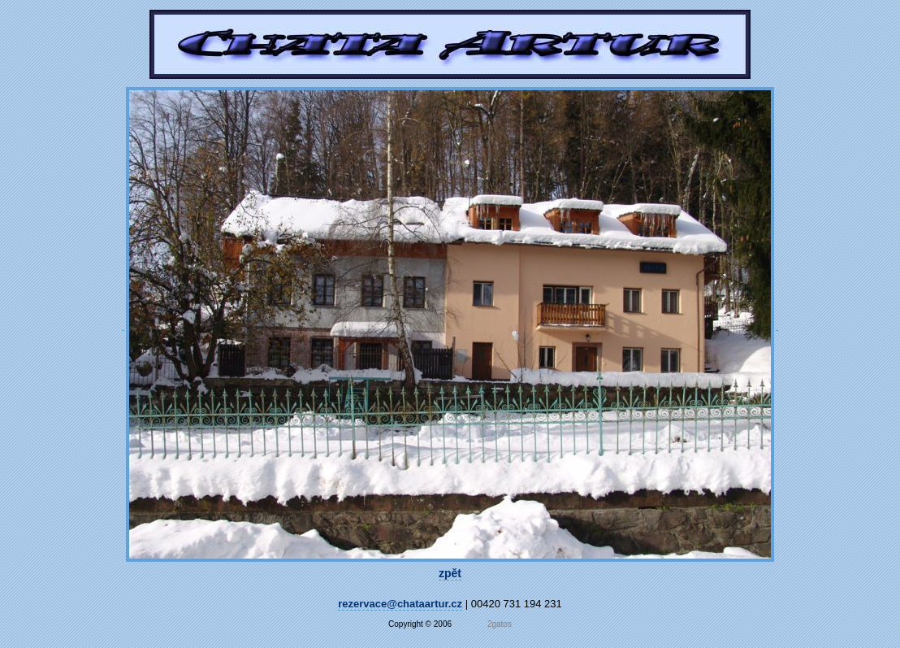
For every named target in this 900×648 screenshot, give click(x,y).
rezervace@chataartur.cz (400, 604)
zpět (450, 573)
